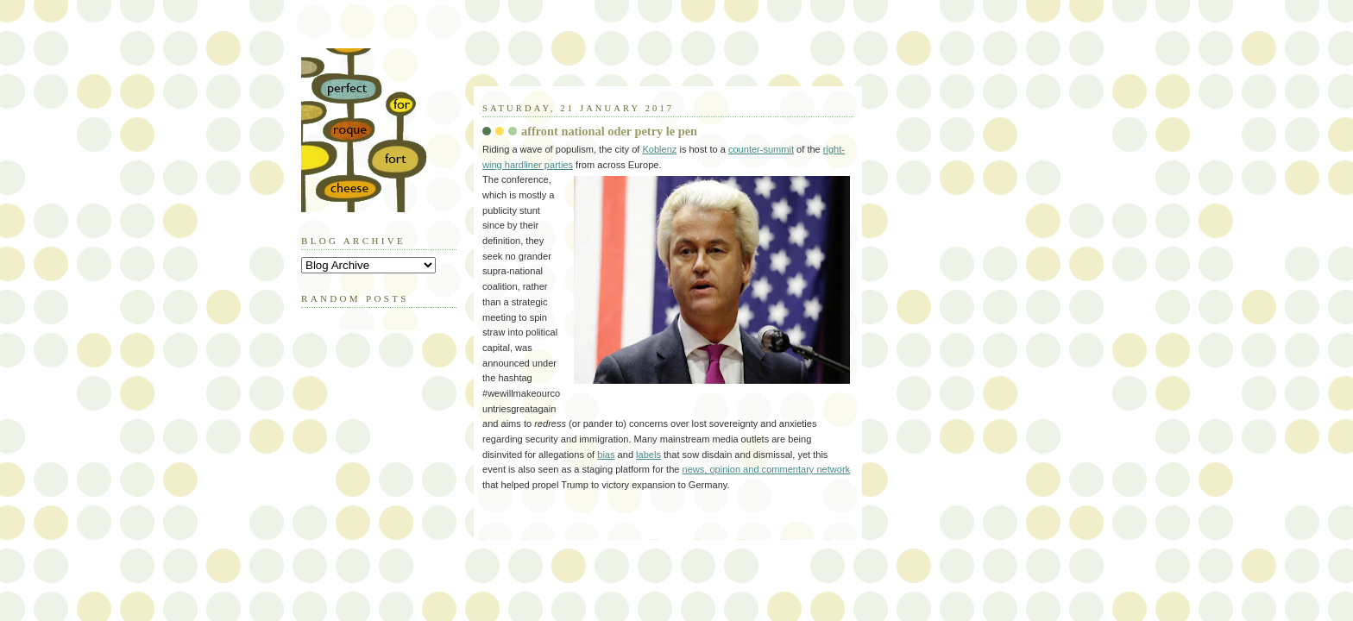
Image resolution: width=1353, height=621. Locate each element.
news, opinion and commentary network (767, 469)
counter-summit (761, 149)
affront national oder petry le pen (609, 131)
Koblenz (659, 149)
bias (605, 454)
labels (648, 454)
